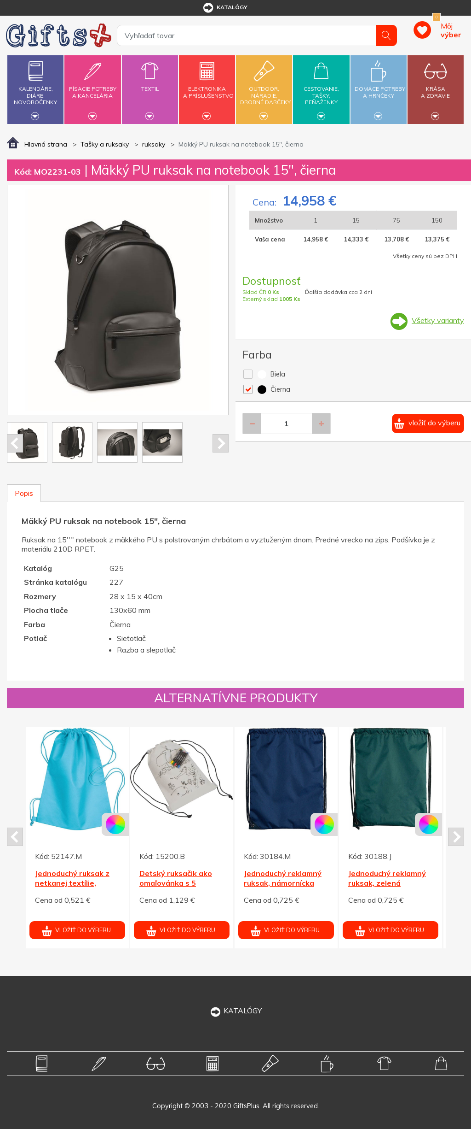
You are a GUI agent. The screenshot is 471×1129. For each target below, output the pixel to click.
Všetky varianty (438, 320)
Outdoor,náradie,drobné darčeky (265, 88)
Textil (150, 83)
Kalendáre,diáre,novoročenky (35, 88)
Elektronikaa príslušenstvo (208, 87)
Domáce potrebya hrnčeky (380, 87)
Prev (15, 443)
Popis (24, 493)
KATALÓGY (235, 1010)
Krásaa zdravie (436, 87)
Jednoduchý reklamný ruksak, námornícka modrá (283, 883)
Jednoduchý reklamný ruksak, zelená (387, 878)
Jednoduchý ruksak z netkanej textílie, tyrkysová (72, 883)
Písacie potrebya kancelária (92, 87)
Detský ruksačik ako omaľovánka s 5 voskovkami (175, 883)
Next (221, 443)
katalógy (224, 7)
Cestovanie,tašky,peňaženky (321, 88)
